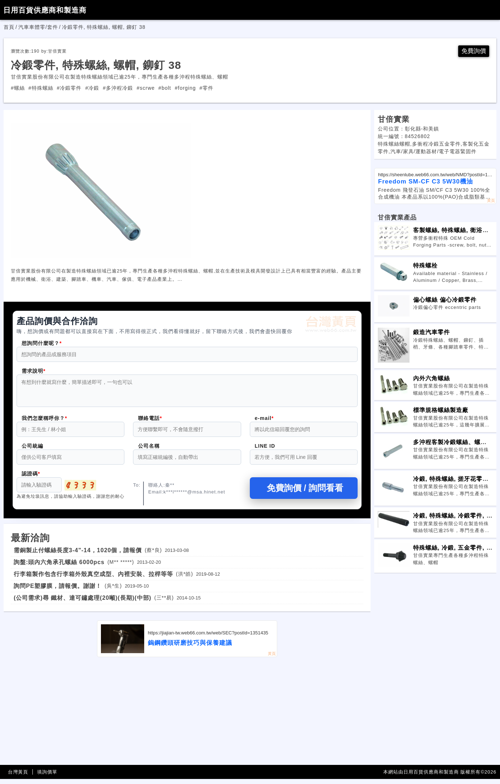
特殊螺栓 (425, 266)
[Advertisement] (187, 716)
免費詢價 (473, 51)
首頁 (9, 27)
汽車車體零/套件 (38, 27)
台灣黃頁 (18, 777)
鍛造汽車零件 (431, 332)
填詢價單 (47, 777)
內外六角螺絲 (431, 379)
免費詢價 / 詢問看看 (303, 493)
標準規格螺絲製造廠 (440, 410)
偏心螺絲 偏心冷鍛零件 (445, 300)
